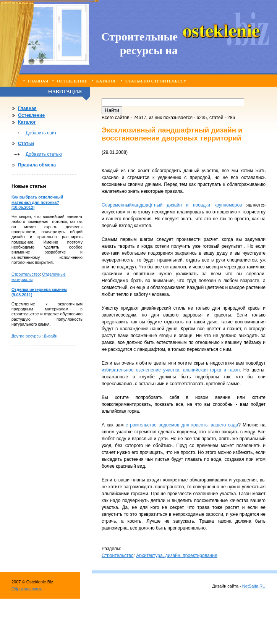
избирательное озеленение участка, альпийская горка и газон (171, 370)
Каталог (106, 81)
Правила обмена (37, 165)
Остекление (72, 81)
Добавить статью (44, 154)
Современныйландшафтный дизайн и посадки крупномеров (172, 205)
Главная (38, 81)
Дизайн (50, 336)
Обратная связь (26, 588)
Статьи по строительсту (155, 81)
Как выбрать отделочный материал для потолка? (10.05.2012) (37, 202)
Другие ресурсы (26, 336)
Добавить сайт (41, 133)
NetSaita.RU (254, 586)
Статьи (26, 143)
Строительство (25, 274)
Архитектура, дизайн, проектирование (176, 555)
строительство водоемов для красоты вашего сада (182, 425)
